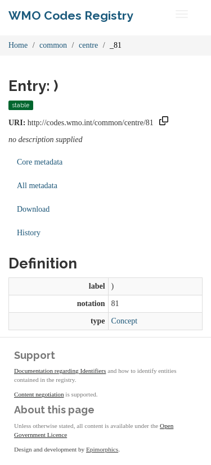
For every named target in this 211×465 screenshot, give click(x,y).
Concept (124, 321)
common (53, 45)
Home (18, 45)
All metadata (37, 185)
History (29, 233)
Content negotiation (39, 394)
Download (33, 209)
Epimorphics (102, 449)
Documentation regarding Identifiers (60, 370)
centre (88, 45)
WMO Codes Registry (70, 15)
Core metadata (39, 162)
